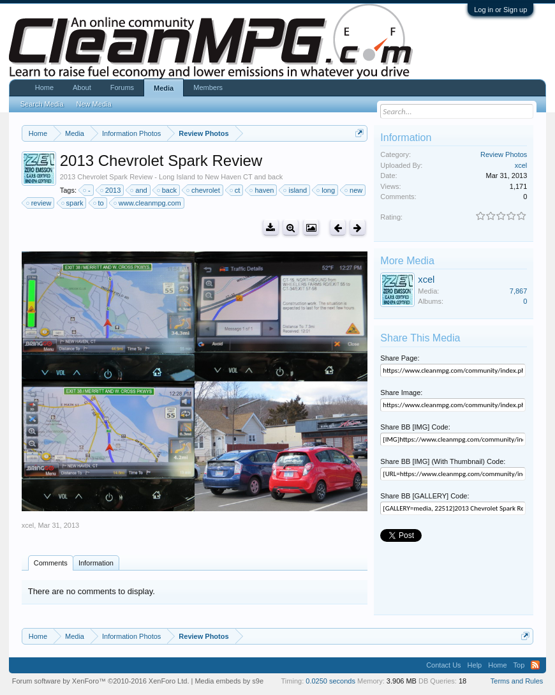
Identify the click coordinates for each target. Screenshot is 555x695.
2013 (111, 190)
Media (164, 88)
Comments (51, 563)
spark (73, 203)
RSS (535, 665)
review (39, 203)
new (354, 190)
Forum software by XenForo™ (100, 681)
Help (475, 665)
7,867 (519, 291)
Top (519, 665)
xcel (28, 525)
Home (44, 87)
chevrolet (204, 190)
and (139, 190)
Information (96, 563)
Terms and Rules (517, 681)
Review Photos (503, 154)
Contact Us (443, 665)
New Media (94, 104)
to (99, 203)
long (326, 190)
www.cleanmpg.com (148, 203)
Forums (122, 87)
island (296, 190)
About (82, 87)
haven (262, 190)
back (167, 190)
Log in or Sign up (500, 9)
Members (208, 87)
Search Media (42, 104)
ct (236, 190)
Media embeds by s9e (229, 681)
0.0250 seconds (330, 681)
